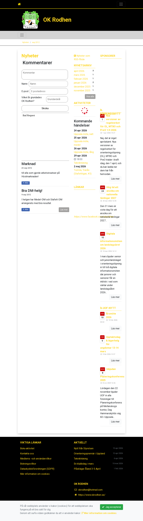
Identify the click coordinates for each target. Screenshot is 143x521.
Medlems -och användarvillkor (35, 458)
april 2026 (79, 71)
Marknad (28, 164)
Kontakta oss (27, 453)
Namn (24, 83)
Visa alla (90, 96)
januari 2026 (80, 82)
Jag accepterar (111, 507)
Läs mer (64, 209)
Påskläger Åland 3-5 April (87, 468)
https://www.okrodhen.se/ (91, 494)
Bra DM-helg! (31, 191)
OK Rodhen (57, 19)
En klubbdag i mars (84, 463)
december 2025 (82, 86)
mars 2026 (79, 75)
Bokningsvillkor (28, 463)
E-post (25, 91)
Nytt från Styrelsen (83, 448)
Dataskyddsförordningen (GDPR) (37, 468)
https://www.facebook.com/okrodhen (93, 216)
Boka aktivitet (27, 448)
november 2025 (82, 90)
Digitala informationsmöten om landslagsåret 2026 (111, 241)
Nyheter (25, 42)
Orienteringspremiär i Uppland (89, 453)
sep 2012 (36, 42)
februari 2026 (81, 78)
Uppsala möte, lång (84, 152)
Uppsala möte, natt (83, 134)
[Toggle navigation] (121, 4)
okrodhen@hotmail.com (90, 489)
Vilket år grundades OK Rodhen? (31, 99)
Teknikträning (81, 162)
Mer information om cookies (35, 473)
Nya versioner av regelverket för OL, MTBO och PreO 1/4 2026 (110, 122)
